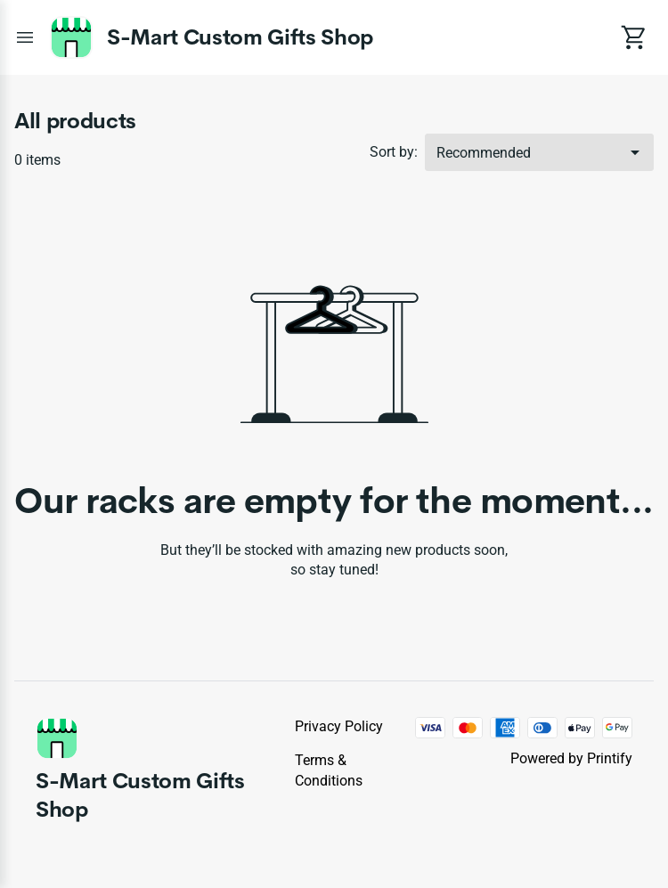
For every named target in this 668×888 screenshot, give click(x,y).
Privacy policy (339, 726)
